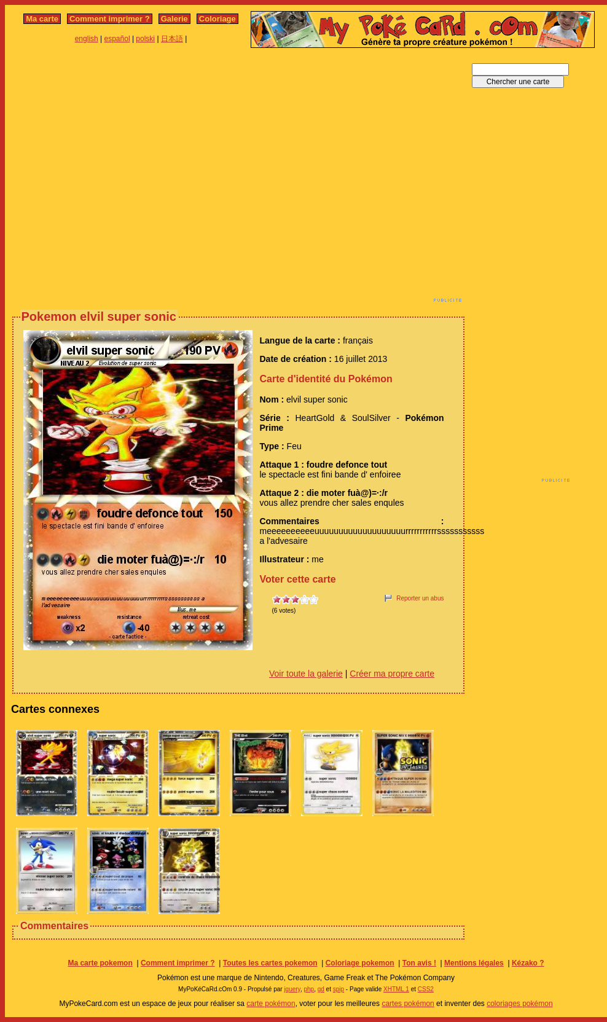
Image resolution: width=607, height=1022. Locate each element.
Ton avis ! (419, 963)
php (309, 989)
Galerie (174, 18)
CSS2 (426, 989)
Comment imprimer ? (109, 18)
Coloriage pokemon (360, 963)
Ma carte (42, 18)
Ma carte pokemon (100, 963)
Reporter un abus (420, 598)
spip (338, 989)
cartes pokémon (408, 1003)
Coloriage (217, 18)
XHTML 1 (396, 989)
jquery (292, 989)
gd (321, 989)
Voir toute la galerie (306, 673)
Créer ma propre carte (392, 673)
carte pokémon (270, 1003)
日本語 (172, 38)
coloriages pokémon (519, 1003)
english (86, 38)
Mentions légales (474, 963)
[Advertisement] (115, 178)
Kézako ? (528, 963)
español (117, 38)
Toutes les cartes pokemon (270, 963)
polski (145, 38)
